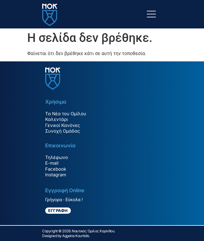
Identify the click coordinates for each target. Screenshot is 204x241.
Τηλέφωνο (56, 157)
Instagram (55, 175)
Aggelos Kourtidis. (76, 236)
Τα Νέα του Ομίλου (65, 113)
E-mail (52, 163)
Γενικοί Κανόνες (62, 125)
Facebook (55, 169)
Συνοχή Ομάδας (62, 131)
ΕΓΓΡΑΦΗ (58, 210)
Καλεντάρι (56, 119)
